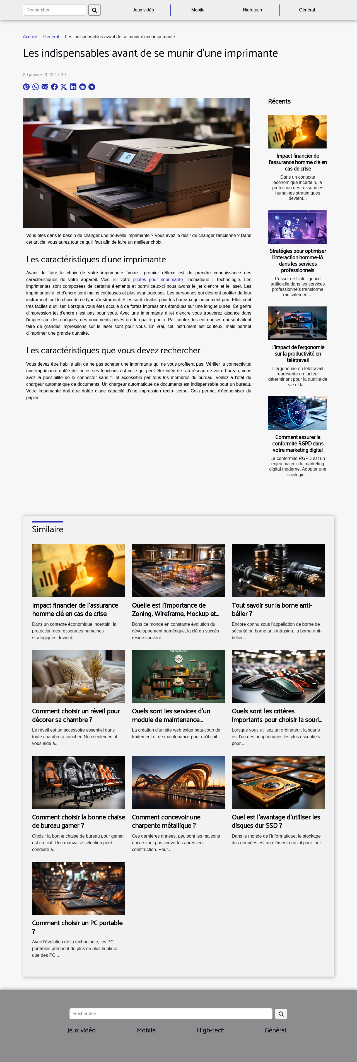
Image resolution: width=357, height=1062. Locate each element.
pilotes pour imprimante (158, 279)
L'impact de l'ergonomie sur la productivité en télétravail (297, 354)
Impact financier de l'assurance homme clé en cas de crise (298, 162)
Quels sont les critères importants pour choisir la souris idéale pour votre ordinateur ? (277, 720)
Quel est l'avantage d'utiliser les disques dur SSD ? (276, 821)
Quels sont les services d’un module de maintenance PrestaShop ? (171, 720)
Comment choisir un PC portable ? (77, 927)
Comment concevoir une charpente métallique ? (166, 821)
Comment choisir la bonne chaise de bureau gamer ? (78, 821)
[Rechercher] (54, 10)
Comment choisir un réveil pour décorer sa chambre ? (76, 715)
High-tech (252, 10)
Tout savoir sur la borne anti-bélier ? (272, 610)
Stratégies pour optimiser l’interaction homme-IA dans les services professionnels (298, 261)
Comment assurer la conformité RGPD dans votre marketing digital (298, 444)
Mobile (197, 10)
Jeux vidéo (143, 10)
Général (307, 10)
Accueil (30, 36)
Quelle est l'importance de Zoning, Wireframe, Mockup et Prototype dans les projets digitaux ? (174, 618)
